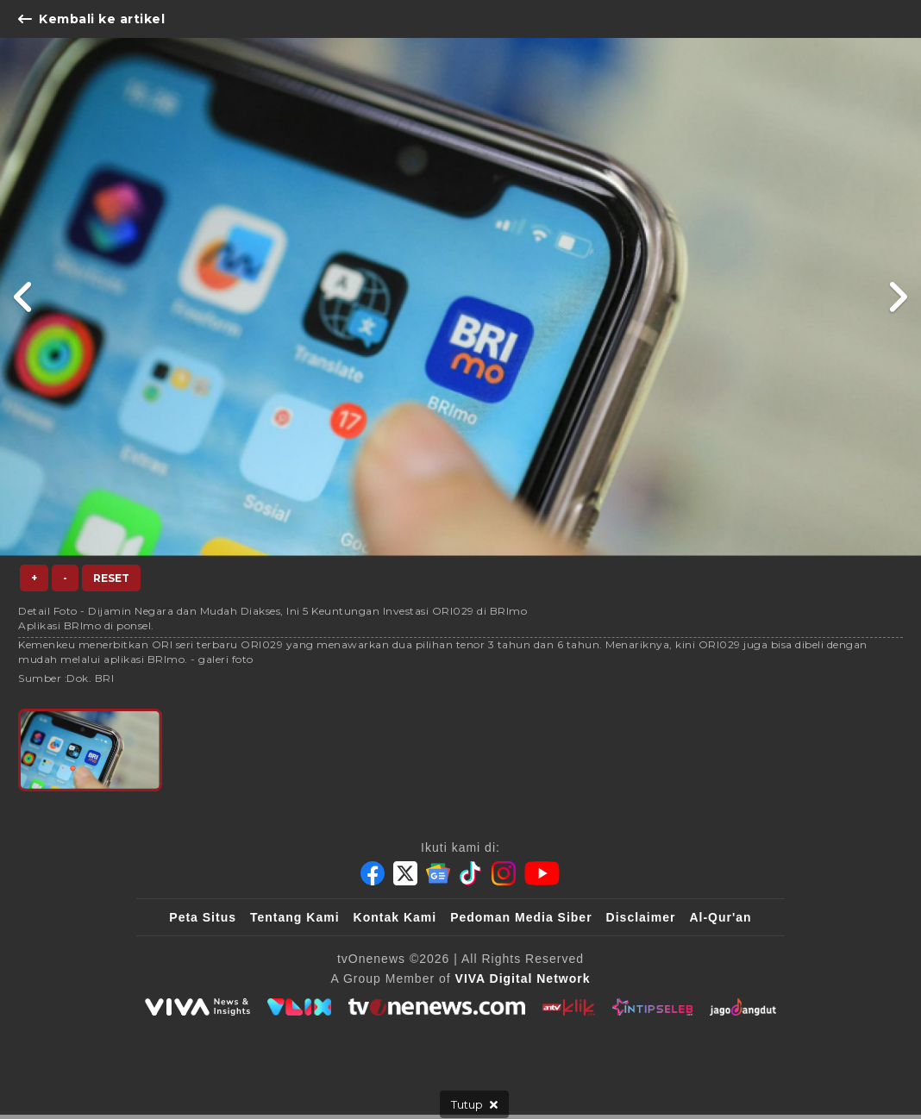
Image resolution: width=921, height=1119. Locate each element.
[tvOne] (436, 1007)
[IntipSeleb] (652, 1007)
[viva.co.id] (197, 1007)
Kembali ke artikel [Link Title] (91, 19)
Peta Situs (202, 917)
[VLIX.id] (299, 1007)
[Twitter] (405, 873)
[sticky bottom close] (474, 1104)
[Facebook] (372, 873)
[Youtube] (542, 873)
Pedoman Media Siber (521, 917)
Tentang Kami (295, 917)
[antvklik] (568, 1007)
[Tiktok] (471, 873)
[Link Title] (23, 297)
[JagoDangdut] (743, 1007)
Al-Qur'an (720, 917)
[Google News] (438, 873)
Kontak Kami (395, 917)
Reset (111, 578)
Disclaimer (641, 917)
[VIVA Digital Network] (523, 978)
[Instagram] (504, 873)
